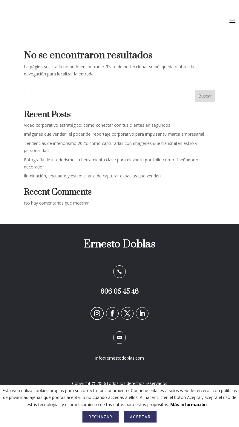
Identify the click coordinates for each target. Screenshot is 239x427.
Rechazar (100, 417)
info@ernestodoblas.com (119, 358)
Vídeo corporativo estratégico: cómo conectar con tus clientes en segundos (97, 125)
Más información (188, 404)
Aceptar (140, 417)
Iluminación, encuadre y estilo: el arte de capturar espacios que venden (92, 176)
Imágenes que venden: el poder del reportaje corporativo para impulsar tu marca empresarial (114, 134)
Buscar (205, 96)
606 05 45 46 (119, 292)
